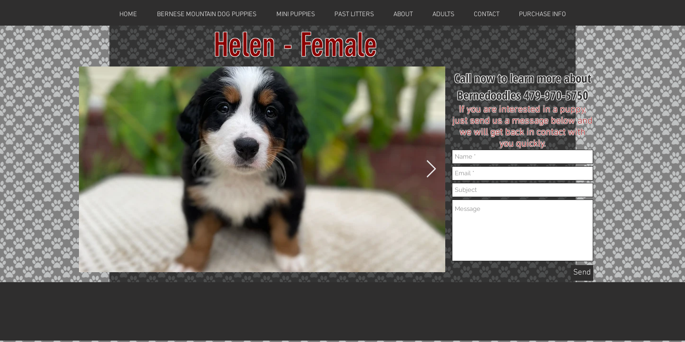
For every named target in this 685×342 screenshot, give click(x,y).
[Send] (582, 273)
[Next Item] (431, 169)
